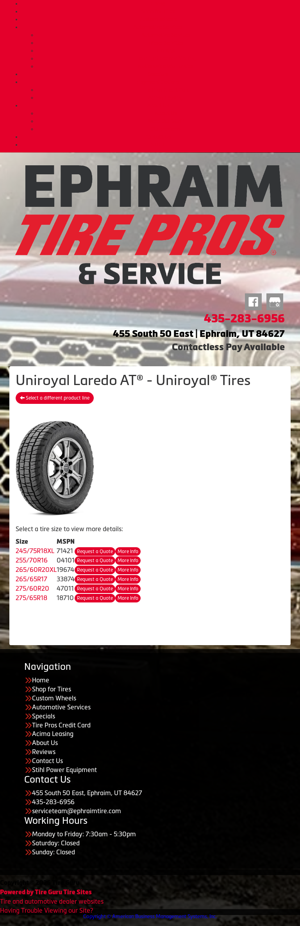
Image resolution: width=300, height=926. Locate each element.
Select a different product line (54, 398)
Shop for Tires (158, 11)
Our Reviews (165, 129)
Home (157, 3)
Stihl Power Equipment (64, 769)
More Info (128, 551)
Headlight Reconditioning (165, 58)
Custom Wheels (158, 19)
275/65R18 (31, 597)
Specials (158, 74)
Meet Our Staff (166, 121)
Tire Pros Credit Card (165, 90)
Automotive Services (157, 27)
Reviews (43, 751)
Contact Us (158, 137)
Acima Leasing (165, 97)
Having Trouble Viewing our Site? (46, 910)
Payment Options (158, 82)
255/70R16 (32, 560)
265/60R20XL (36, 569)
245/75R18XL (35, 550)
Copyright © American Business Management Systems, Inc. (150, 916)
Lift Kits (166, 50)
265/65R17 (31, 578)
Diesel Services (165, 43)
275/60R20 (32, 588)
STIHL (158, 144)
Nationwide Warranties (165, 66)
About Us (158, 105)
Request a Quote (95, 551)
